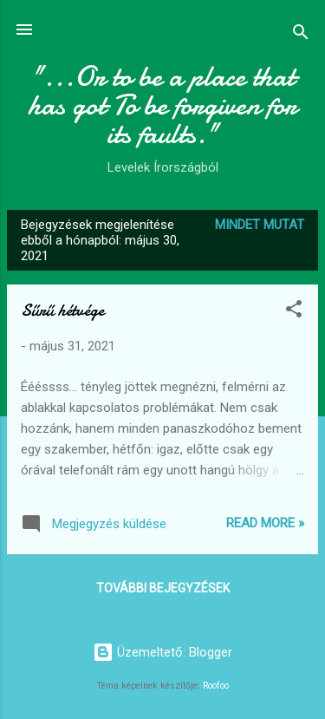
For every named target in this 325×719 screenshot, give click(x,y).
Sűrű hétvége (62, 310)
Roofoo (216, 685)
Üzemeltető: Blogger (162, 652)
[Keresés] (300, 35)
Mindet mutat (259, 224)
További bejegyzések (163, 588)
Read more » (265, 523)
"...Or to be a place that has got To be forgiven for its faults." (162, 105)
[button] (293, 311)
